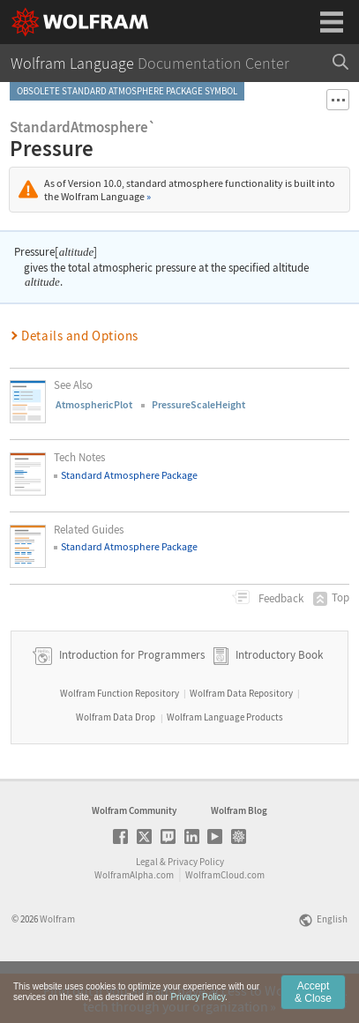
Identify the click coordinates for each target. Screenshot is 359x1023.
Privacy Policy (196, 911)
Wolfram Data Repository (241, 742)
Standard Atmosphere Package (129, 475)
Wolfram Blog (239, 860)
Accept (313, 994)
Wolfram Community (134, 860)
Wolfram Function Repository (119, 742)
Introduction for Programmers (130, 704)
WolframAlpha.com (134, 924)
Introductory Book (279, 704)
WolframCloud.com (225, 924)
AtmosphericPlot (94, 404)
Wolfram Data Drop (115, 766)
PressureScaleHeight (198, 404)
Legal (147, 911)
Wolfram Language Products (225, 766)
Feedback (279, 598)
